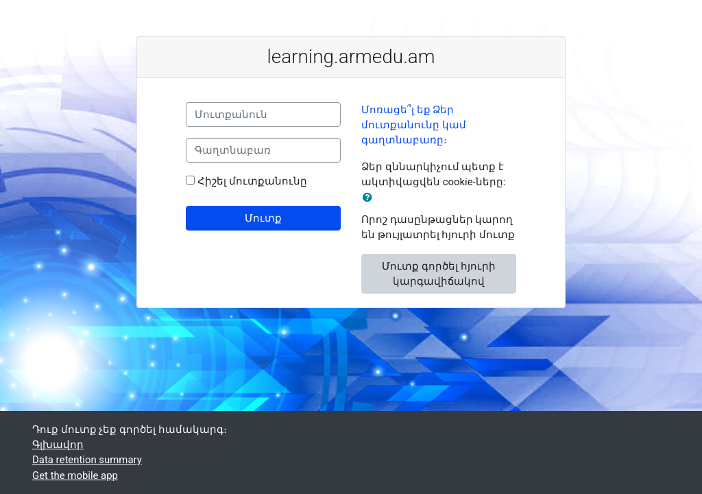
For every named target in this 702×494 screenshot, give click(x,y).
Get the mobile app (75, 475)
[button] (370, 197)
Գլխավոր (58, 444)
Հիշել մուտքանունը (252, 181)
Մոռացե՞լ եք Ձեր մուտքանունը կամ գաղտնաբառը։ (413, 125)
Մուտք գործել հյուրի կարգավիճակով (438, 273)
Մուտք (263, 218)
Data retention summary (87, 460)
